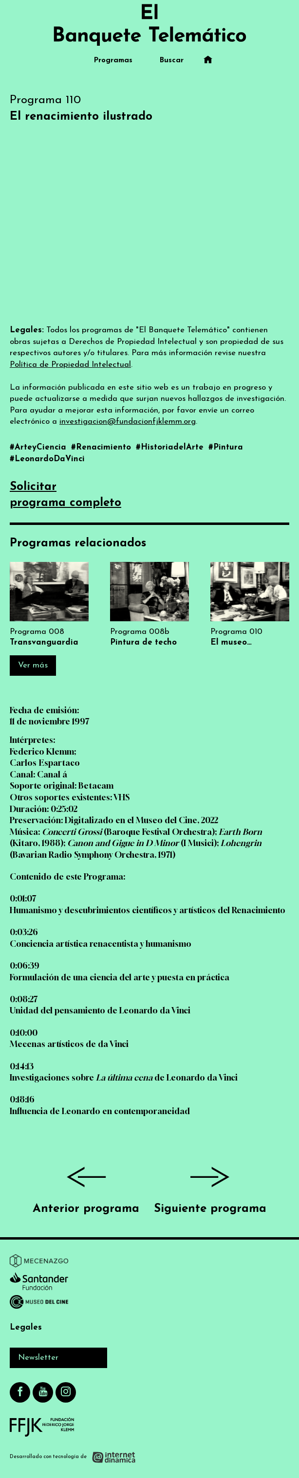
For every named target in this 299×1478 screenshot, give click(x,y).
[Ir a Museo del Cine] (39, 1304)
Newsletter (38, 1357)
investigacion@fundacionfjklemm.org (127, 421)
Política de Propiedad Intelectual (70, 364)
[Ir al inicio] (149, 25)
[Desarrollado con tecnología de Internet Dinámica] (73, 1457)
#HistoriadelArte (171, 447)
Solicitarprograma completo (65, 495)
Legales (26, 1327)
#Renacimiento (102, 447)
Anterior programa (86, 1186)
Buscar (172, 60)
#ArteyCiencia (39, 447)
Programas (113, 60)
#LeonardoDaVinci (47, 459)
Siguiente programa (210, 1186)
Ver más (33, 665)
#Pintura (225, 447)
